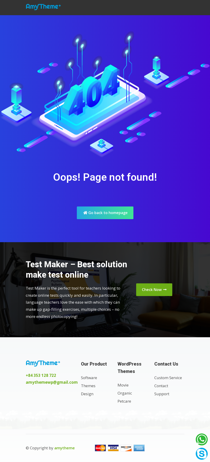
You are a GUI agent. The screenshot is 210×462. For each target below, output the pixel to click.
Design (87, 393)
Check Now (154, 289)
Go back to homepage (105, 212)
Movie (123, 385)
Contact (161, 385)
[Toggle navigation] (179, 7)
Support (161, 393)
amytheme (64, 447)
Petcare (124, 401)
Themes (88, 385)
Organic (125, 393)
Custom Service (168, 377)
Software (89, 377)
